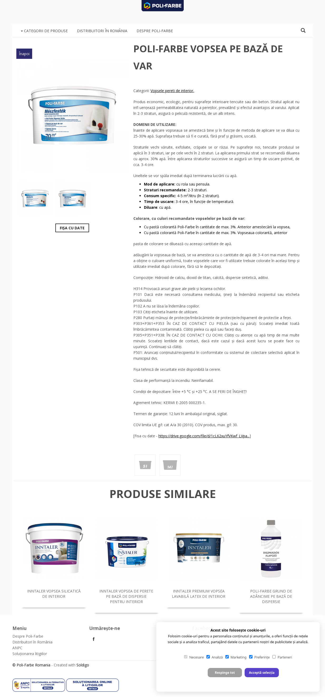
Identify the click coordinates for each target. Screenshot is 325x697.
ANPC (17, 647)
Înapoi (24, 53)
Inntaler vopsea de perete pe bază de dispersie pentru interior (126, 596)
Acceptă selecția (261, 672)
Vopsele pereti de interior (172, 90)
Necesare (194, 657)
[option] (72, 115)
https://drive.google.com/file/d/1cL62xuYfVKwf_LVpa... (204, 435)
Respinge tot (225, 672)
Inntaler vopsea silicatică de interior (54, 594)
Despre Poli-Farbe (155, 30)
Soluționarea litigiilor (29, 653)
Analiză (214, 657)
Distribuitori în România (102, 30)
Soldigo (82, 664)
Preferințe (259, 657)
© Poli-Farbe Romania (31, 664)
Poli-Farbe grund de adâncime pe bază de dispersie (271, 596)
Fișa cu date (72, 227)
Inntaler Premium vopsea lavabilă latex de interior (198, 594)
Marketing (235, 657)
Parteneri (282, 657)
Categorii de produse (44, 30)
